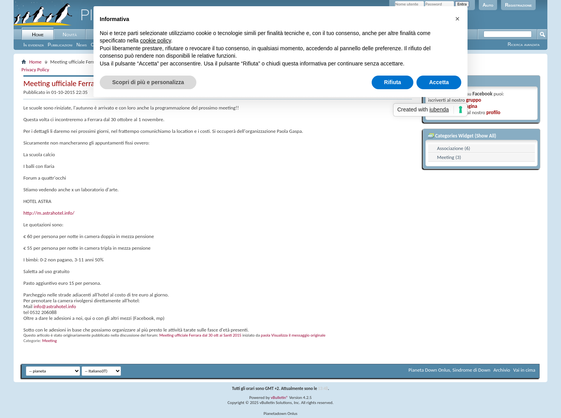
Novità (70, 34)
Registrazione (518, 5)
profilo (493, 112)
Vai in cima (524, 370)
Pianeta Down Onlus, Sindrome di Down (449, 370)
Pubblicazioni (60, 45)
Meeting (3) (449, 157)
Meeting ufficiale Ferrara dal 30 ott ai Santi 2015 (200, 335)
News (81, 45)
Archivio (502, 370)
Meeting (49, 340)
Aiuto (488, 5)
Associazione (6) (453, 148)
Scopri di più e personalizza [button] (148, 82)
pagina (470, 106)
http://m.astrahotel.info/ (48, 213)
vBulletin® (279, 397)
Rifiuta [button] (392, 82)
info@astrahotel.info (55, 306)
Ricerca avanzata (524, 44)
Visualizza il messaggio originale (298, 335)
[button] (457, 18)
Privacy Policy (35, 69)
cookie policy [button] (155, 40)
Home (38, 34)
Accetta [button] (439, 82)
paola (265, 335)
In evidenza (33, 45)
